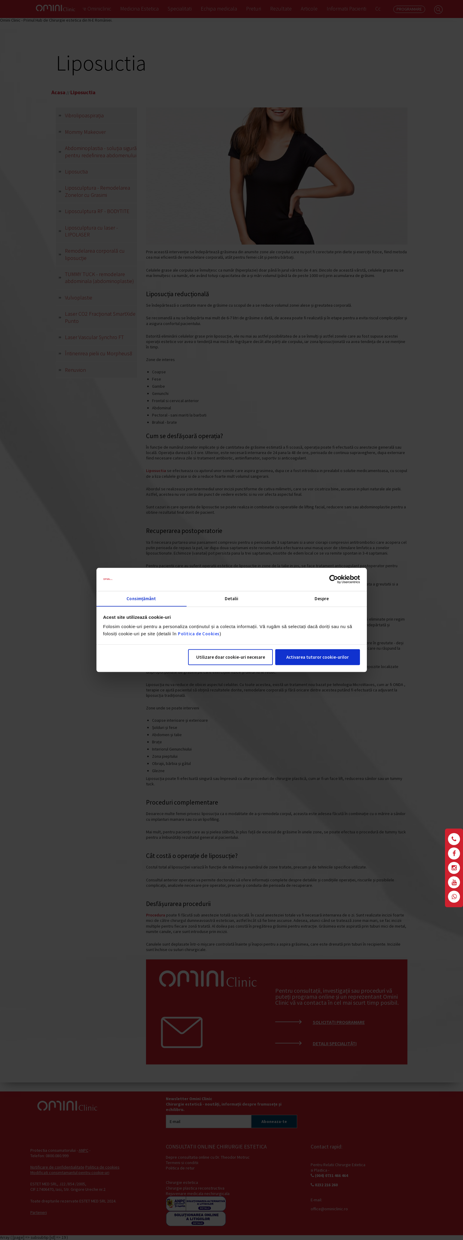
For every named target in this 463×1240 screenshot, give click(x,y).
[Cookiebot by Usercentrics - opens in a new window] (333, 579)
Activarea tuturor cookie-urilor (317, 657)
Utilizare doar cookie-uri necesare (230, 657)
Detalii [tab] (232, 598)
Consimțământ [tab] (141, 598)
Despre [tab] (322, 598)
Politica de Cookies (199, 634)
